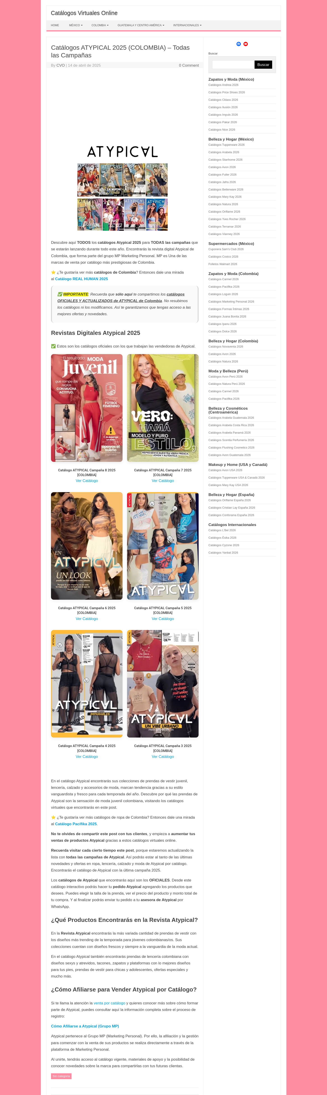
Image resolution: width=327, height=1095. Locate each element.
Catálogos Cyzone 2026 (224, 545)
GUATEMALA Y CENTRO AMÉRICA (140, 25)
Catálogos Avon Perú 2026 (226, 376)
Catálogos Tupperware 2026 (227, 144)
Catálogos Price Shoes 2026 (227, 92)
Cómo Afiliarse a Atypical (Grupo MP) (85, 1026)
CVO (60, 65)
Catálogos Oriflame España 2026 (230, 500)
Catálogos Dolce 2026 (223, 331)
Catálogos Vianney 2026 (224, 234)
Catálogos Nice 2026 (222, 129)
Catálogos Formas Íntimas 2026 (229, 309)
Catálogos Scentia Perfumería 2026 (231, 440)
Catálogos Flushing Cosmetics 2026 (232, 447)
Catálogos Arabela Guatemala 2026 (231, 417)
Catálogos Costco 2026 (223, 256)
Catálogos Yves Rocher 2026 (227, 219)
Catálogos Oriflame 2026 (224, 211)
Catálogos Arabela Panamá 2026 (230, 432)
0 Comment (189, 65)
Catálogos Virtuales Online (84, 13)
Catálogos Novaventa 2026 (226, 346)
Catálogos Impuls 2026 (223, 114)
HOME (55, 25)
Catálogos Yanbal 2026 (223, 552)
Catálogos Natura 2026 (223, 204)
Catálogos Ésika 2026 (223, 537)
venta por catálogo (109, 1003)
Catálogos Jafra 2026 (222, 182)
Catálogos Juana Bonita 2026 (227, 316)
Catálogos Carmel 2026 (224, 279)
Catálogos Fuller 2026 (223, 174)
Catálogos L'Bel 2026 (222, 530)
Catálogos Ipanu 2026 (223, 324)
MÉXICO (74, 25)
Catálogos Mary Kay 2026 (225, 196)
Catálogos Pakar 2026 (223, 122)
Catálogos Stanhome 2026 (226, 159)
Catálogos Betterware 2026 (226, 189)
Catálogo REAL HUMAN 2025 (81, 279)
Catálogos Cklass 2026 (223, 99)
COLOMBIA (99, 25)
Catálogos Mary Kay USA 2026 (228, 485)
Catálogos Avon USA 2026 (225, 470)
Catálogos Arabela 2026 (224, 152)
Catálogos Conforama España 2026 (231, 515)
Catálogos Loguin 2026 (223, 294)
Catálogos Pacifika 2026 (224, 286)
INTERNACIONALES (186, 25)
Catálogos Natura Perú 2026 (227, 383)
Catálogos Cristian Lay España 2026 (232, 507)
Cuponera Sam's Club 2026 (226, 249)
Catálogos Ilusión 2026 (223, 107)
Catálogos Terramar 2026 (225, 226)
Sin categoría (61, 1076)
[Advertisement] (125, 105)
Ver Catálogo (87, 481)
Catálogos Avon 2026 (222, 167)
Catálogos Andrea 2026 (224, 85)
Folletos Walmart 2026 (223, 264)
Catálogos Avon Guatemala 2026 (230, 455)
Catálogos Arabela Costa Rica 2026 (231, 425)
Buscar (213, 53)
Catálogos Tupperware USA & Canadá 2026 (237, 477)
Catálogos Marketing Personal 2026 (231, 301)
